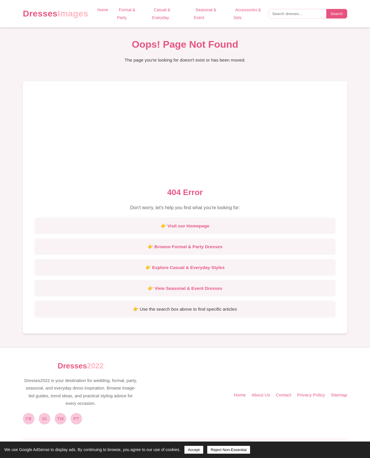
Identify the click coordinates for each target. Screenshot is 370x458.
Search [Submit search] (337, 14)
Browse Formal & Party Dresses (188, 246)
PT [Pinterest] (76, 418)
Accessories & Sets (247, 14)
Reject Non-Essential (229, 450)
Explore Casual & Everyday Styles (188, 267)
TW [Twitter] (60, 418)
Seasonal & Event (205, 14)
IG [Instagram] (44, 418)
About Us (260, 394)
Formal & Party (126, 14)
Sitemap (339, 394)
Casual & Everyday (161, 14)
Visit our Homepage (188, 225)
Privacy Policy (311, 394)
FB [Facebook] (29, 418)
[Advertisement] (185, 136)
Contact (283, 394)
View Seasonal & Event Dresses (188, 288)
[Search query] (297, 13)
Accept (194, 450)
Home (102, 10)
